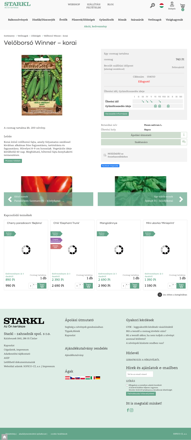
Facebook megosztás (110, 166)
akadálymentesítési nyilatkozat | (32, 434)
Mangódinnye (108, 223)
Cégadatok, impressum (16, 349)
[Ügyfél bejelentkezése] (172, 5)
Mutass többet (12, 160)
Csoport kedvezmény (55, 240)
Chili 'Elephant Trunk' (66, 223)
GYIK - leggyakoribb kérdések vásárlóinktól (149, 326)
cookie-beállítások (58, 434)
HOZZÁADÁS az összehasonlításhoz (118, 155)
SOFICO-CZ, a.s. (180, 434)
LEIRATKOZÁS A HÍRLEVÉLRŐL (142, 359)
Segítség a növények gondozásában (84, 326)
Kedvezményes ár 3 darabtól (15, 275)
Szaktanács (141, 142)
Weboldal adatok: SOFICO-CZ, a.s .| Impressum (29, 366)
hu (161, 5)
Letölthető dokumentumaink (19, 362)
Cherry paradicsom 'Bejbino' (24, 223)
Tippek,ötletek (72, 331)
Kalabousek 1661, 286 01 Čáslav (20, 338)
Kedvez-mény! (9, 234)
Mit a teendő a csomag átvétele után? (146, 331)
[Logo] (17, 6)
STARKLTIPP (55, 246)
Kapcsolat (9, 345)
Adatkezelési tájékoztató (17, 353)
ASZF (7, 357)
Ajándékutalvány (74, 355)
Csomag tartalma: (38, 275)
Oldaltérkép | (11, 434)
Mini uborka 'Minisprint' (160, 223)
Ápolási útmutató (141, 135)
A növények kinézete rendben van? (145, 342)
